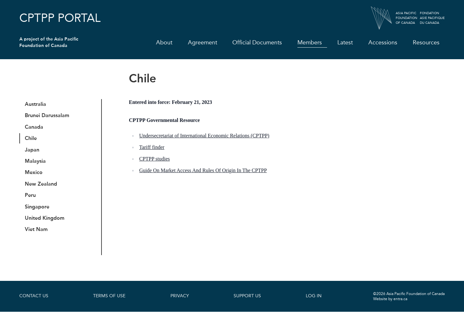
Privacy (179, 298)
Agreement (202, 42)
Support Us (247, 298)
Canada (34, 127)
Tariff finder (151, 147)
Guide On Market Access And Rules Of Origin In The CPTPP (203, 170)
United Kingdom (45, 220)
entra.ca (400, 301)
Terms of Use (109, 298)
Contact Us (33, 298)
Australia (35, 104)
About (164, 42)
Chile (31, 139)
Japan (32, 150)
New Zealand (41, 185)
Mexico (34, 174)
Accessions (382, 42)
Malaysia (35, 162)
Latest (345, 42)
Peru (30, 197)
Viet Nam (36, 231)
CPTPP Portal (60, 18)
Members (309, 42)
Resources (426, 42)
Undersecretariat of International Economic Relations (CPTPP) (204, 135)
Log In (314, 298)
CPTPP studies (154, 159)
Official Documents (257, 42)
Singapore (37, 208)
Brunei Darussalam (47, 116)
